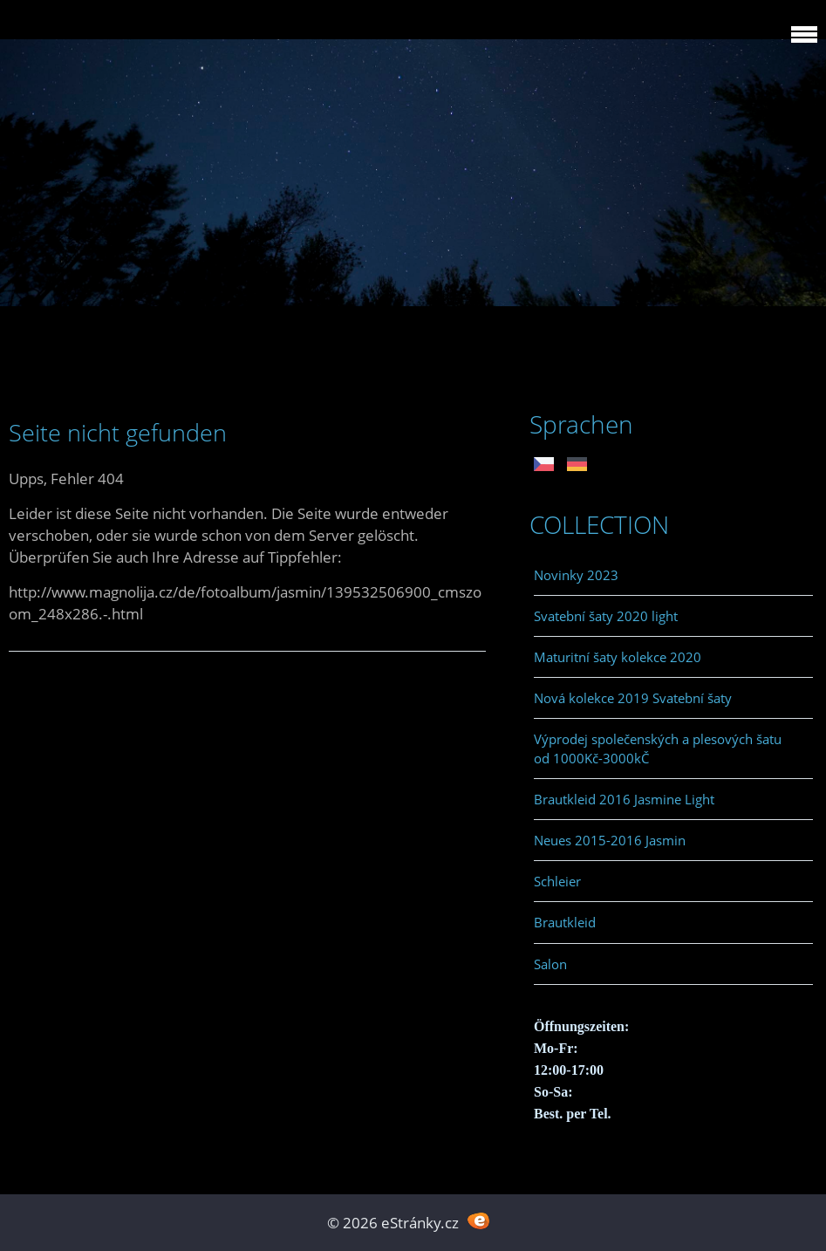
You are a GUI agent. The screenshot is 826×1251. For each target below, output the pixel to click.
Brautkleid (565, 922)
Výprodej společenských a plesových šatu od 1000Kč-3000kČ (658, 748)
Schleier (557, 881)
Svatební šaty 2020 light (606, 616)
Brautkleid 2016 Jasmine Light (624, 799)
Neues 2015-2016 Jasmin (610, 840)
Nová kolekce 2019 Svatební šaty (633, 698)
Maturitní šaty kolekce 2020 (617, 657)
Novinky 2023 (576, 575)
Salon (550, 964)
